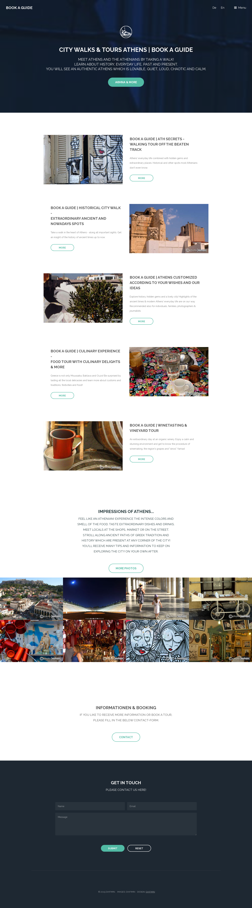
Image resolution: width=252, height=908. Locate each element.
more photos (126, 568)
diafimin (150, 892)
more (141, 178)
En (222, 7)
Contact (126, 737)
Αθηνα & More (126, 82)
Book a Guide (19, 7)
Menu (242, 7)
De (214, 7)
